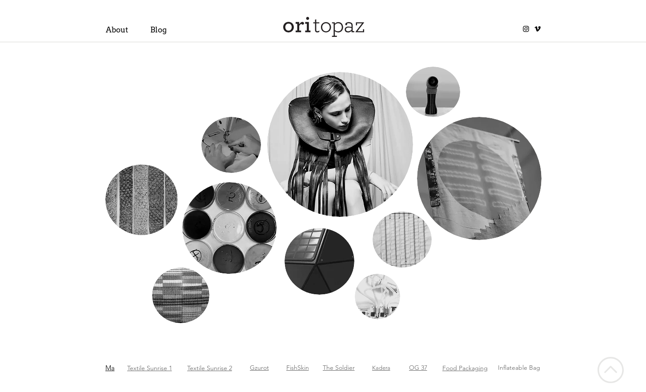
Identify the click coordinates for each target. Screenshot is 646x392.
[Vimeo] (538, 29)
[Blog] (166, 30)
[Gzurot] (273, 367)
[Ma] (123, 367)
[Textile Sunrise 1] (154, 368)
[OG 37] (423, 367)
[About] (121, 30)
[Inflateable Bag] (523, 367)
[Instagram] (526, 29)
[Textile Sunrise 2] (224, 368)
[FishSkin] (300, 367)
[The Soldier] (341, 367)
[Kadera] (384, 367)
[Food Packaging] (472, 368)
